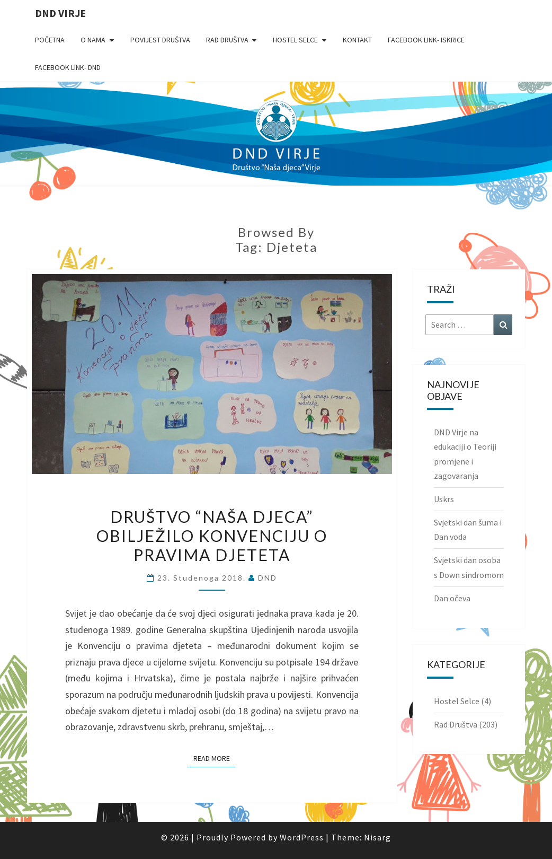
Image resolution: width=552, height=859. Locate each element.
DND (267, 577)
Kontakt (357, 40)
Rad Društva (227, 40)
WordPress (302, 837)
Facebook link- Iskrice (426, 40)
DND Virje (60, 13)
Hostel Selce (295, 40)
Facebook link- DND (68, 67)
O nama (93, 40)
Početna (50, 40)
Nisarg (377, 837)
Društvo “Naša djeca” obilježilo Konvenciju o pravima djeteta (211, 535)
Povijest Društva (160, 40)
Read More (214, 757)
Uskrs (444, 499)
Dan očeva (452, 598)
